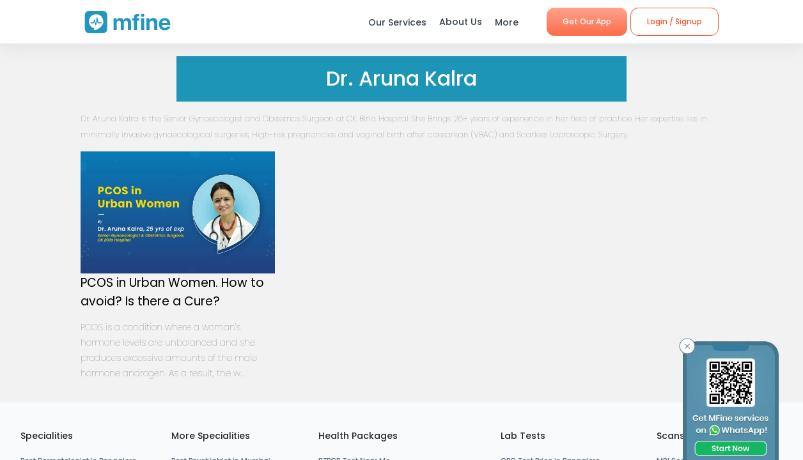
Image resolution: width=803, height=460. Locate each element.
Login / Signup (674, 21)
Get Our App (587, 21)
